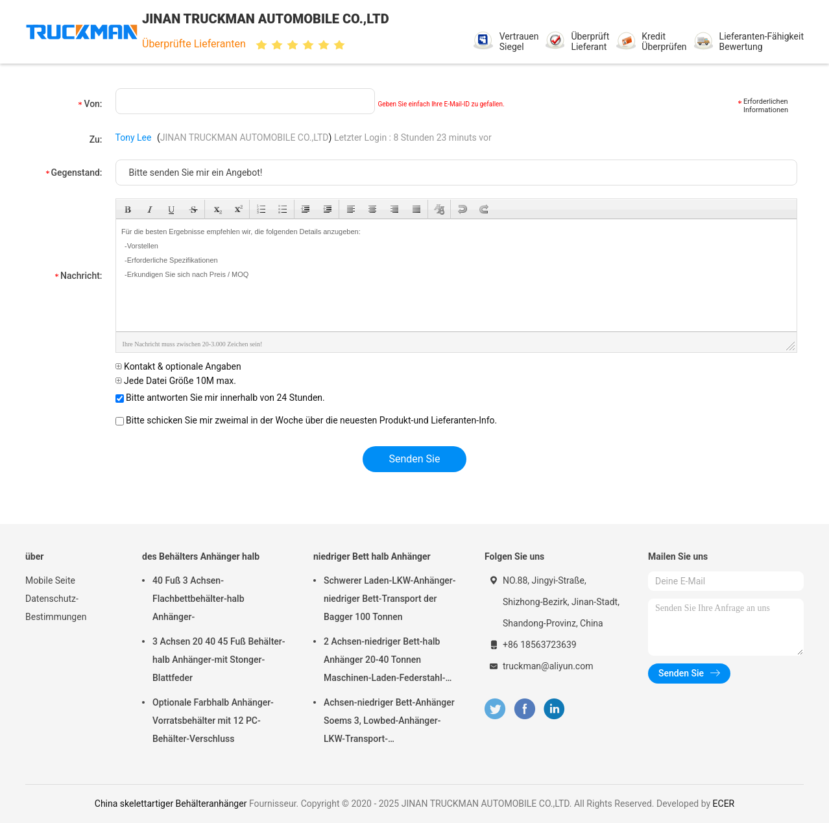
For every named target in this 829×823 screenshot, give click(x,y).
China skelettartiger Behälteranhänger (171, 803)
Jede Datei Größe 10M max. (175, 381)
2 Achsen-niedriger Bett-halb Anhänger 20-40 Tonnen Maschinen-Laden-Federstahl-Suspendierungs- (384, 661)
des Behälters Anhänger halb (200, 556)
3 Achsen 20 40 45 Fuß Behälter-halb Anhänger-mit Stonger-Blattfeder (218, 659)
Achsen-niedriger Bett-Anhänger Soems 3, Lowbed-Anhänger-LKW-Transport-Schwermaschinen (389, 722)
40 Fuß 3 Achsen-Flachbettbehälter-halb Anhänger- (198, 598)
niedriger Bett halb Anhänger (372, 556)
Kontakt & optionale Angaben (178, 366)
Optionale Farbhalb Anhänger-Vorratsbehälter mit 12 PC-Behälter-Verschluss (213, 720)
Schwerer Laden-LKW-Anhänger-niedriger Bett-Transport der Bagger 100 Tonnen (390, 598)
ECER (724, 803)
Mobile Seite (50, 580)
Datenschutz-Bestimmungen (55, 607)
